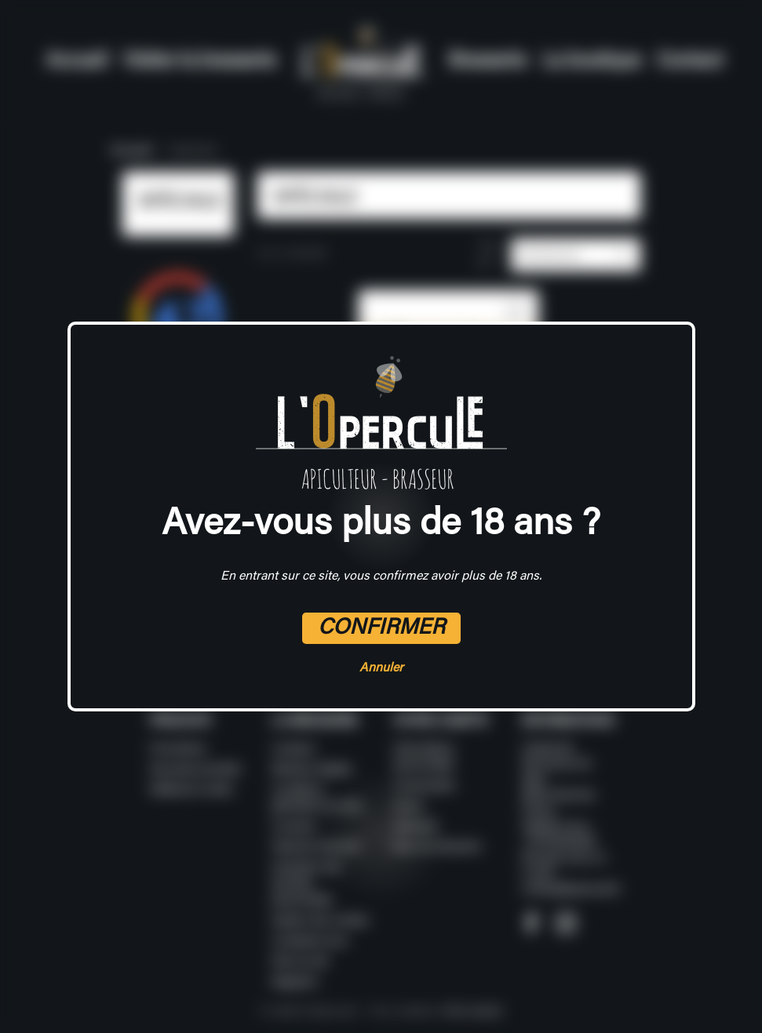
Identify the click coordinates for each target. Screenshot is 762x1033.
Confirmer (381, 628)
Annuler (381, 668)
